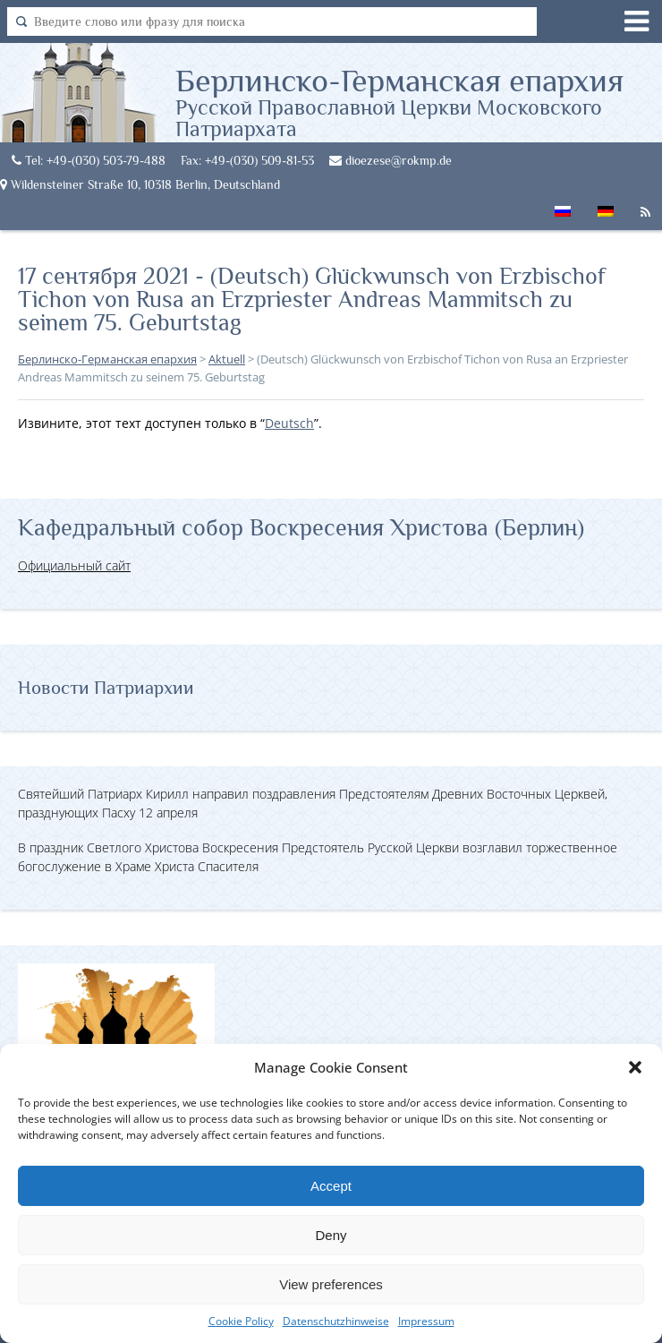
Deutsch (289, 423)
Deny (330, 1235)
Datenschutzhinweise (336, 1321)
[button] (635, 1067)
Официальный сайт (74, 565)
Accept (331, 1185)
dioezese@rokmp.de (390, 160)
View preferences (331, 1284)
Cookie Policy (241, 1321)
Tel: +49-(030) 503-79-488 (89, 160)
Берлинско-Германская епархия (418, 101)
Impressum (426, 1321)
